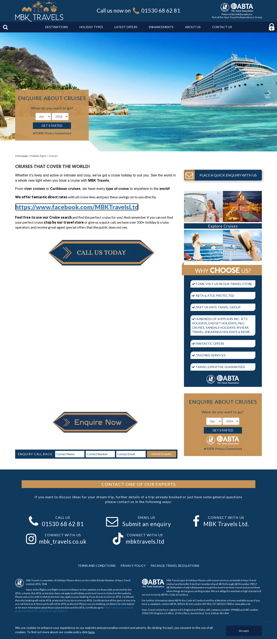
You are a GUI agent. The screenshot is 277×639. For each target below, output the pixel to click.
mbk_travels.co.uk (63, 541)
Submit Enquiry (161, 454)
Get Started (52, 125)
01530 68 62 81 (160, 10)
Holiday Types (38, 155)
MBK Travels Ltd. (226, 523)
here (91, 632)
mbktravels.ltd (145, 541)
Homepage (21, 155)
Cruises (53, 155)
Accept (244, 631)
